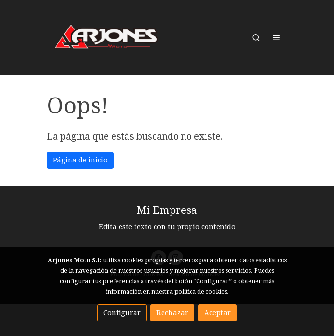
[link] (106, 37)
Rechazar (172, 312)
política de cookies (200, 291)
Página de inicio (80, 160)
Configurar (122, 312)
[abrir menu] (276, 37)
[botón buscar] (256, 37)
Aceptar (217, 312)
